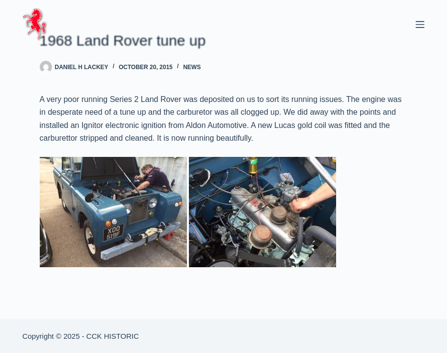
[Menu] (420, 24)
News (192, 67)
